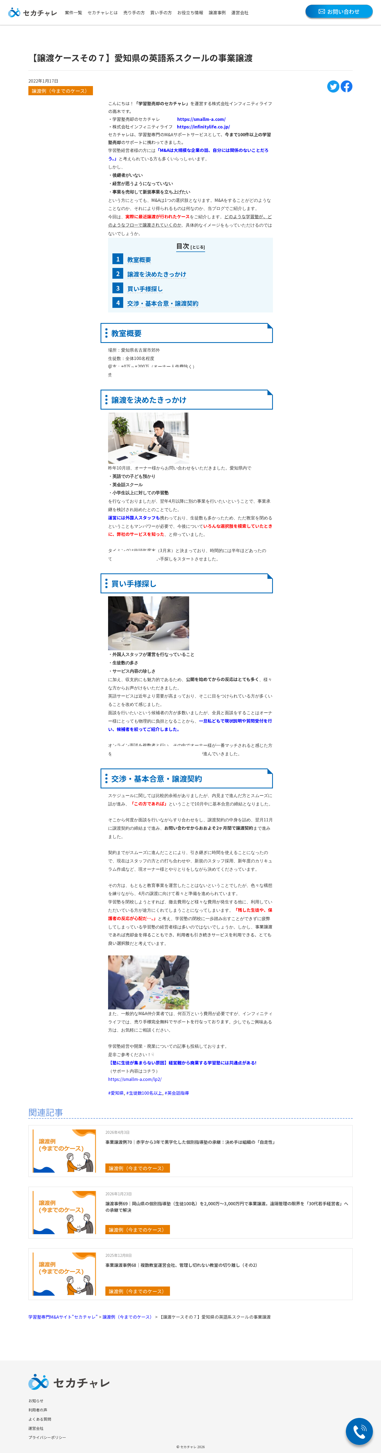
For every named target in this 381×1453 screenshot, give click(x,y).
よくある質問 (39, 1419)
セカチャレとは (103, 12)
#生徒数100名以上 (144, 1093)
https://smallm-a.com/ (201, 119)
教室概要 (139, 259)
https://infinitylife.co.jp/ (203, 126)
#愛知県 (116, 1093)
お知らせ (36, 1400)
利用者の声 (37, 1410)
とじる (197, 247)
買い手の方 (161, 12)
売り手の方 (134, 12)
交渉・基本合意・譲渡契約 (163, 303)
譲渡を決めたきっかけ (156, 274)
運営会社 (240, 12)
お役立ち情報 (190, 12)
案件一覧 (73, 12)
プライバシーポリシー (47, 1437)
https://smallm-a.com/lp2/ (135, 1079)
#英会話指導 (177, 1093)
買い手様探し (145, 288)
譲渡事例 (217, 12)
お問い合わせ (339, 11)
